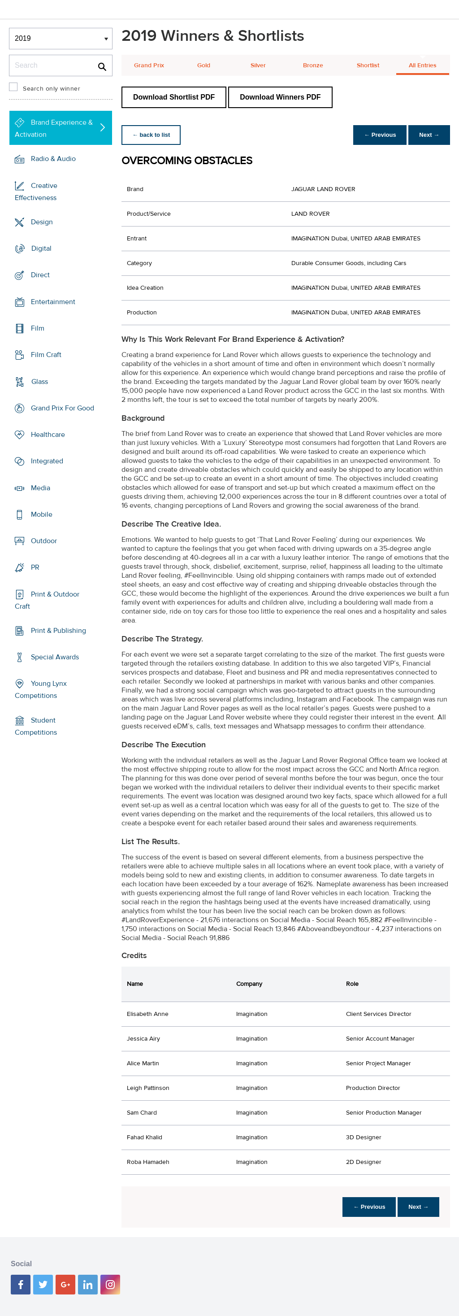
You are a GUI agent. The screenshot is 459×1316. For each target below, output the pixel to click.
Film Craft (46, 354)
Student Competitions (36, 726)
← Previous (380, 134)
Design (42, 222)
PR (35, 567)
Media (40, 487)
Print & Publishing (58, 630)
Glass (39, 381)
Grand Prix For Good (62, 408)
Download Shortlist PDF (174, 97)
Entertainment (53, 301)
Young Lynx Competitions (41, 689)
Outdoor (44, 540)
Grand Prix (149, 65)
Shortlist (368, 65)
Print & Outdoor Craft (47, 600)
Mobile (41, 514)
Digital (41, 248)
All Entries (423, 65)
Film (37, 328)
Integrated (47, 461)
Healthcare (48, 434)
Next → (429, 134)
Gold (203, 65)
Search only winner (51, 89)
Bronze (313, 65)
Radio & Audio (53, 158)
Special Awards (55, 657)
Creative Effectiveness (36, 191)
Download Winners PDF (280, 97)
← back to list (151, 134)
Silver (258, 65)
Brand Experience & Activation (54, 128)
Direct (40, 274)
